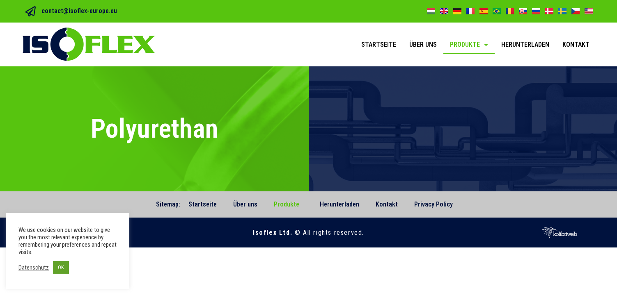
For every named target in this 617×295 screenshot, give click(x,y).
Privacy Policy (433, 204)
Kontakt (575, 44)
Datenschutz (33, 267)
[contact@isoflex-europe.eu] (30, 11)
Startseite (378, 44)
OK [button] (61, 267)
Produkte (469, 44)
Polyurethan (154, 128)
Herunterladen (525, 44)
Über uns (423, 44)
